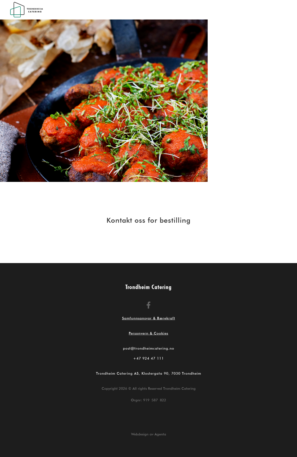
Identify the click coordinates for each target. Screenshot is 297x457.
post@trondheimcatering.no (148, 348)
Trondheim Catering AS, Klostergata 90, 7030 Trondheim (148, 373)
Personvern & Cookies (148, 333)
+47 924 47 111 (148, 358)
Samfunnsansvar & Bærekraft (148, 318)
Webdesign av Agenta (148, 434)
